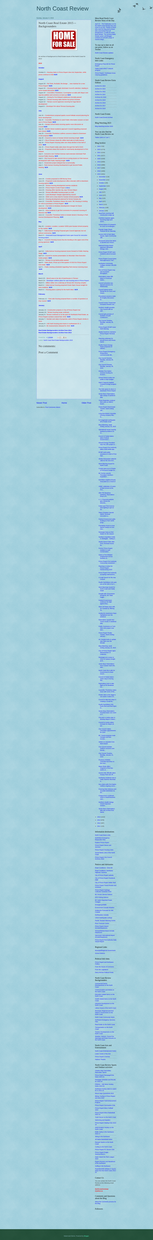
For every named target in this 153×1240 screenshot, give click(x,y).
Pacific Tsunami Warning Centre (105, 920)
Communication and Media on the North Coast (104, 990)
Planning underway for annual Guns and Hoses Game (107, 340)
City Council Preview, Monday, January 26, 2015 (106, 366)
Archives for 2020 (100, 97)
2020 (99, 158)
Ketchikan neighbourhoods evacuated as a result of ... (107, 481)
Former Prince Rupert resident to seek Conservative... (106, 550)
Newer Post (41, 403)
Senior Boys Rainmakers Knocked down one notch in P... (107, 712)
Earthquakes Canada (102, 915)
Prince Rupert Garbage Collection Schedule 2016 (103, 891)
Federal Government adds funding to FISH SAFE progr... (107, 520)
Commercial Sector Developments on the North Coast (104, 985)
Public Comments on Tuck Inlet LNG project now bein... (107, 628)
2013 (99, 820)
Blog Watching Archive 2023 (104, 126)
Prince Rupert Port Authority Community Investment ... (107, 562)
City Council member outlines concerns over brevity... (106, 748)
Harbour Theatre (100, 1059)
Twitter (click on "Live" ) (102, 137)
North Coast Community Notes (105, 1017)
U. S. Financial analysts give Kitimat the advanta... (106, 501)
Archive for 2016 (100, 108)
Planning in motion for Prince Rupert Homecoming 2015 (106, 567)
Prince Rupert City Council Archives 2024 (103, 858)
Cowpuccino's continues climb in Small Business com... (107, 797)
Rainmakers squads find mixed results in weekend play (107, 621)
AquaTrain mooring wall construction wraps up (106, 214)
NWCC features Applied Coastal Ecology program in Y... (107, 384)
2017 (99, 168)
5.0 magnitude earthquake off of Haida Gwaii (107, 421)
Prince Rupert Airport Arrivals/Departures (101, 927)
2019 (99, 162)
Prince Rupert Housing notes (104, 850)
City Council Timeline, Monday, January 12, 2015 (106, 755)
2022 (99, 152)
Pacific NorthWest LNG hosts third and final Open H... (108, 706)
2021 (99, 155)
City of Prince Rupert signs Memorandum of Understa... (107, 652)
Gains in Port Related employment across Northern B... (106, 556)
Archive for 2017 (100, 105)
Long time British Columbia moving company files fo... (107, 415)
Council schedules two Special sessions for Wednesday (106, 284)
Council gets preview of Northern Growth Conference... (106, 315)
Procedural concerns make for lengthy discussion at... (107, 297)
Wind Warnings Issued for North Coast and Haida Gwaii (107, 588)
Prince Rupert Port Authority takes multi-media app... (107, 448)
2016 (99, 171)
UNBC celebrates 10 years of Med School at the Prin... (107, 488)
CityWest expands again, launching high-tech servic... (107, 219)
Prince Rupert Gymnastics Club (105, 1105)
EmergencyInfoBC (101, 905)
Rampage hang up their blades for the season (106, 533)
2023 (99, 149)
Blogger (86, 1236)
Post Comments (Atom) (52, 407)
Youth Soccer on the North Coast (105, 1117)
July (100, 192)
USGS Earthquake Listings (103, 918)
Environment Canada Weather (104, 907)
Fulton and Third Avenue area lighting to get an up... (106, 507)
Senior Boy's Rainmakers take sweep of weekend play (107, 395)
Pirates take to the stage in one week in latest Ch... (107, 695)
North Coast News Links (102, 835)
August (101, 189)
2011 (99, 826)
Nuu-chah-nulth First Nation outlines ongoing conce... (107, 785)
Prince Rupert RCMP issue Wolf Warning (107, 328)
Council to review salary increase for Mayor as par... (106, 724)
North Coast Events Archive (104, 117)
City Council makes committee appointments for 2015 (107, 730)
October (101, 183)
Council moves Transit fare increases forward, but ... (107, 303)
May (100, 198)
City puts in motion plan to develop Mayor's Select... (107, 718)
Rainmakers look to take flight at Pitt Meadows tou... (106, 685)
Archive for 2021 (100, 94)
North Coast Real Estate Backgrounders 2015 (58, 340)
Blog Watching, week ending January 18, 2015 (107, 647)
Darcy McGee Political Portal (104, 972)
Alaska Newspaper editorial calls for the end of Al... (107, 459)
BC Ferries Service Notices (103, 894)
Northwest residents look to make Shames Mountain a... (107, 779)
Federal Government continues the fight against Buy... (105, 601)
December (102, 176)
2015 (99, 174)
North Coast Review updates (104, 53)
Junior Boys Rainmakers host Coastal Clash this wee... (107, 665)
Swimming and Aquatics (102, 1120)
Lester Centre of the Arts (103, 1054)
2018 (99, 165)
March (101, 204)
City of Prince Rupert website (104, 875)
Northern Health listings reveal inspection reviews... (106, 803)
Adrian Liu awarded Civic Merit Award (107, 742)
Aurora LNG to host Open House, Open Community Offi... (107, 235)
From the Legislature (101, 969)
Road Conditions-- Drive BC (104, 868)
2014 (99, 817)
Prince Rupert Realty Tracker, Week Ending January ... (106, 634)
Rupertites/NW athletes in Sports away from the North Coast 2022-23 (105, 1170)
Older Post (86, 403)
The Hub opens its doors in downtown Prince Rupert (107, 390)
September (102, 186)
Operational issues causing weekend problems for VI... (107, 431)
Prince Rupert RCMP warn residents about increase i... (107, 253)
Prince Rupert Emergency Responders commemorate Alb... (107, 353)
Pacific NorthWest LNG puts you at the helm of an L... (108, 583)
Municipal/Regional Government (105, 950)
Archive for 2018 (100, 103)
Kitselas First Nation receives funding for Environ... (106, 372)
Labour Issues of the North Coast (105, 1008)
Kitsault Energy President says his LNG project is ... (107, 443)
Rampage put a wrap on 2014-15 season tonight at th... (107, 659)
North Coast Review (62, 8)
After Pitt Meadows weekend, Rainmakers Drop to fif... (106, 494)
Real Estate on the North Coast (105, 1024)
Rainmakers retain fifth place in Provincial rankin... (106, 278)
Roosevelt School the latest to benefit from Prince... (107, 241)
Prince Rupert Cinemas (102, 1056)
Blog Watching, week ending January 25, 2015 (107, 425)
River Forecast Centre (102, 923)
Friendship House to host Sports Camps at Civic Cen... (107, 527)
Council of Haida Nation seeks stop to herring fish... (106, 678)
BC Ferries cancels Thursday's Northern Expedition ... (106, 474)
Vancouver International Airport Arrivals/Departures (105, 936)
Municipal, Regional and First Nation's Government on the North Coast (104, 1012)
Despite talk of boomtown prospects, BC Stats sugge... (107, 595)
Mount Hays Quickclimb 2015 (104, 1093)
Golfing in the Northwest (102, 1166)
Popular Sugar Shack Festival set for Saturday (107, 230)
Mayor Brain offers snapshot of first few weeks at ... (106, 768)
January (101, 210)
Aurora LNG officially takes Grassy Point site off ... (107, 773)
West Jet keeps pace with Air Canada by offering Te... (107, 608)
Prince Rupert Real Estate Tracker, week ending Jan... (107, 408)
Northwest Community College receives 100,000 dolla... (107, 265)
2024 (99, 146)
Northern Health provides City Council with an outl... (107, 309)
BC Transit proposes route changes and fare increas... (107, 737)
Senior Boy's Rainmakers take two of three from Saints (107, 810)
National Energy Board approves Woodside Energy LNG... (106, 247)
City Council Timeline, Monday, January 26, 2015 (106, 322)
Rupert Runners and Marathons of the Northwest (105, 1162)
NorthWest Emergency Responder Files (102, 838)
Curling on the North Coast (103, 1147)
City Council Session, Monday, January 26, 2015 (106, 359)
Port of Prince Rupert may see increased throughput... (107, 271)
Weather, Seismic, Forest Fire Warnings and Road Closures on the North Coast (105, 1038)
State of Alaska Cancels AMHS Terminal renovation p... (106, 514)
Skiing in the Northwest (102, 1136)
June (100, 195)
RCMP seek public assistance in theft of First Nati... (107, 453)
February (102, 207)
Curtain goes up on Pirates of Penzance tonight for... (107, 469)
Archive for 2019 (100, 100)
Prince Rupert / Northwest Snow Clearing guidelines (105, 74)
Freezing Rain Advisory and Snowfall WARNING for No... (107, 790)
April (100, 201)
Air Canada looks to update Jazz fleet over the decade (107, 641)
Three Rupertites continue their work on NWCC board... (107, 402)
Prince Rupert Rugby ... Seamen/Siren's (102, 1153)
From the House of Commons (104, 967)
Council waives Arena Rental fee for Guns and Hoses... (107, 291)
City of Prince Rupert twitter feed (105, 882)
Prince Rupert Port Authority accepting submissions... (107, 573)
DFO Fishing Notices (101, 897)
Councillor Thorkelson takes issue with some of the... (107, 691)
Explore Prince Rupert (102, 842)
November (102, 180)
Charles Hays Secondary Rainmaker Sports (103, 1071)
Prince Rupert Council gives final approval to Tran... (107, 259)
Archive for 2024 (100, 86)
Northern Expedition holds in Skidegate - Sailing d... (107, 538)
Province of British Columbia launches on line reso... (106, 761)
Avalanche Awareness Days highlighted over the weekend (107, 614)
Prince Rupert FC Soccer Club (104, 1149)
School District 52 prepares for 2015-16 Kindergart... (107, 225)
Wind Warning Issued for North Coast (106, 464)
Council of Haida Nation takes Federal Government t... (106, 437)
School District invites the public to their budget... (107, 378)
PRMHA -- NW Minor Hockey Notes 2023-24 (104, 1085)
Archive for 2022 (100, 91)
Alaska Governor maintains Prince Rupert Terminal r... (107, 333)
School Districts (100, 953)
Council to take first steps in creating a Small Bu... (107, 700)
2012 (99, 823)
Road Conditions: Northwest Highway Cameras (104, 871)
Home (64, 403)
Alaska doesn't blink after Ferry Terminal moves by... (107, 543)
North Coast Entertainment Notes (105, 1051)
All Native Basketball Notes (103, 1139)
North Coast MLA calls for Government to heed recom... (107, 672)
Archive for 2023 (100, 89)
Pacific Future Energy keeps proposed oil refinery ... (105, 346)
